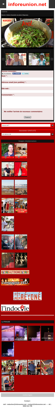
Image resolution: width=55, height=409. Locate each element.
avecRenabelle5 (8, 173)
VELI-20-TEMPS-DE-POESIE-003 (7, 388)
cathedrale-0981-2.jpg (47, 337)
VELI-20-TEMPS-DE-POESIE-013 (7, 372)
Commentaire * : (8, 95)
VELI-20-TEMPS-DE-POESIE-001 (47, 372)
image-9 (8, 264)
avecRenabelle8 (21, 173)
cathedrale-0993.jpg (21, 337)
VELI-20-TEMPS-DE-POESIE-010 (7, 210)
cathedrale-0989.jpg (8, 353)
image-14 (21, 264)
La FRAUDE (6, 321)
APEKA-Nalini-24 (21, 246)
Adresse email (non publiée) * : (14, 82)
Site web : (6, 88)
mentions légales (27, 394)
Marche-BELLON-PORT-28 (7, 229)
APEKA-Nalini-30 (7, 246)
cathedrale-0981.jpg (34, 337)
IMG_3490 (21, 192)
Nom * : (5, 76)
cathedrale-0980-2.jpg (7, 337)
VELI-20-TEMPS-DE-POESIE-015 (21, 210)
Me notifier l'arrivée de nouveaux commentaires (23, 111)
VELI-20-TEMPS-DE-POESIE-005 (34, 372)
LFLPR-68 (21, 155)
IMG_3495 (7, 192)
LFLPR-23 (7, 155)
